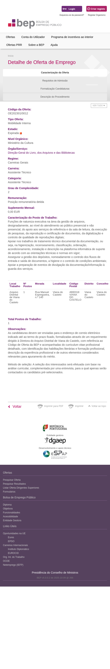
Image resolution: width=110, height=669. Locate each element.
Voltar (15, 406)
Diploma (7, 504)
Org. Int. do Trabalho (13, 557)
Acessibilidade (10, 516)
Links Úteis (9, 526)
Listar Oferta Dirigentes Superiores (21, 487)
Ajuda (54, 44)
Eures (11, 537)
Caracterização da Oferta (55, 72)
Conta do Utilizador (33, 37)
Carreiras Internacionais (15, 545)
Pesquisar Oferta (12, 480)
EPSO (11, 541)
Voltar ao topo (97, 406)
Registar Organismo (96, 15)
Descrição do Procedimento (55, 96)
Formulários (9, 491)
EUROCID (13, 553)
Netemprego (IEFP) (13, 565)
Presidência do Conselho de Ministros (55, 572)
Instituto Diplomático (18, 549)
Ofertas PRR (14, 44)
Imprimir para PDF (53, 406)
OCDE (6, 561)
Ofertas (10, 37)
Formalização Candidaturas (55, 88)
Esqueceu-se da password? (72, 15)
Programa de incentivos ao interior (72, 37)
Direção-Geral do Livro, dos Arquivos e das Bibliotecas (41, 152)
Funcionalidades (11, 512)
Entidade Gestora (12, 520)
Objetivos (8, 508)
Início (10, 56)
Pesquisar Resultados (14, 483)
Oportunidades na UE (14, 533)
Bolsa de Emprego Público (19, 497)
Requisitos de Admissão (55, 80)
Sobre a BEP (36, 44)
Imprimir (79, 406)
